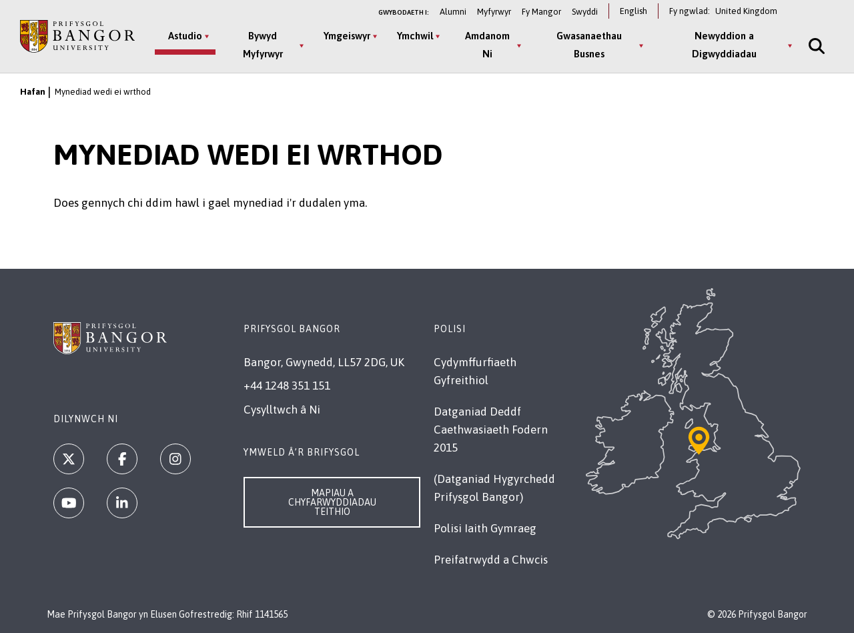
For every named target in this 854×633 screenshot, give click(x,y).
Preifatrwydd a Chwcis (491, 559)
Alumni (453, 12)
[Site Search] (815, 46)
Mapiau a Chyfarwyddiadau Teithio (332, 502)
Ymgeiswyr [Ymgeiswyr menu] (347, 35)
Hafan (32, 92)
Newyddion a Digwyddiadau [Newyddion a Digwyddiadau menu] (724, 44)
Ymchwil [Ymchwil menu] (415, 35)
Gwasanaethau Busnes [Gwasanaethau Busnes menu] (589, 44)
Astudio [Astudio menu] (185, 35)
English (633, 11)
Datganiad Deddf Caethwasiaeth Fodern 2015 (491, 429)
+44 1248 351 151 (287, 385)
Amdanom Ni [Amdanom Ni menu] (487, 44)
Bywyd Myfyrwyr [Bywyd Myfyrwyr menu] (263, 44)
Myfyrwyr (494, 12)
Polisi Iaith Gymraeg (485, 528)
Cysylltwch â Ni (282, 409)
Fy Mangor (541, 12)
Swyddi (585, 12)
